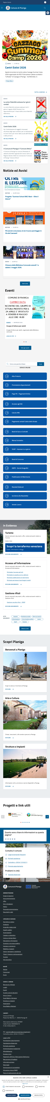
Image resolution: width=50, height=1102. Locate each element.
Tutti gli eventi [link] (25, 348)
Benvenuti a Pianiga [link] (9, 985)
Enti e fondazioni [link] (8, 904)
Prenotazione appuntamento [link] (11, 1041)
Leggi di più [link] (25, 1083)
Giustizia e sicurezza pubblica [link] (11, 943)
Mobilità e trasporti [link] (8, 949)
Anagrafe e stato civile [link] (9, 927)
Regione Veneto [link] (7, 2)
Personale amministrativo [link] (10, 909)
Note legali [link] (6, 1065)
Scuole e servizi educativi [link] (10, 993)
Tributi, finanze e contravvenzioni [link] (12, 954)
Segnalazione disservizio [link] (10, 1043)
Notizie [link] (5, 969)
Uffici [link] (4, 901)
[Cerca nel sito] (45, 8)
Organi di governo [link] (8, 896)
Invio (40, 364)
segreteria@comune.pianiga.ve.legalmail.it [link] (18, 1032)
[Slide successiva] (47, 816)
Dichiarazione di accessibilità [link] (11, 1068)
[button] (25, 1099)
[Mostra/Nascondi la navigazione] (2, 8)
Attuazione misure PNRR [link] (10, 1070)
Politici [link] (5, 907)
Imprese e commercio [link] (9, 946)
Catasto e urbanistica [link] (9, 935)
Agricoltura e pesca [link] (8, 922)
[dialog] (25, 1088)
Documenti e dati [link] (8, 912)
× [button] (48, 1077)
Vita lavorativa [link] (7, 960)
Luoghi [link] (5, 987)
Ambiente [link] (6, 925)
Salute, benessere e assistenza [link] (12, 952)
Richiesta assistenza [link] (9, 1046)
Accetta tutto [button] (25, 1095)
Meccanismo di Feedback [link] (10, 1059)
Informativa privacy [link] (8, 1062)
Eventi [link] (8, 322)
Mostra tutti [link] (25, 629)
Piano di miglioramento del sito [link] (12, 1073)
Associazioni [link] (6, 1004)
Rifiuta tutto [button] (38, 1095)
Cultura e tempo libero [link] (9, 938)
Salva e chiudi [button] (11, 1095)
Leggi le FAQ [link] (6, 1038)
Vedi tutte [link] (25, 284)
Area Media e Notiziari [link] (9, 1006)
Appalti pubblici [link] (7, 930)
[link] (48, 13)
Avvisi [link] (5, 975)
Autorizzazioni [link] (7, 933)
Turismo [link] (5, 957)
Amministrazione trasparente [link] (11, 1049)
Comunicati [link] (6, 972)
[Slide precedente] (2, 816)
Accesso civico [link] (7, 1054)
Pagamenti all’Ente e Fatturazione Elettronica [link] (16, 1057)
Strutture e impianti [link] (9, 1001)
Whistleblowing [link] (7, 1051)
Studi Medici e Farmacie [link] (10, 998)
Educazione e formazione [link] (10, 941)
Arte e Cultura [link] (7, 995)
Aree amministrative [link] (9, 899)
